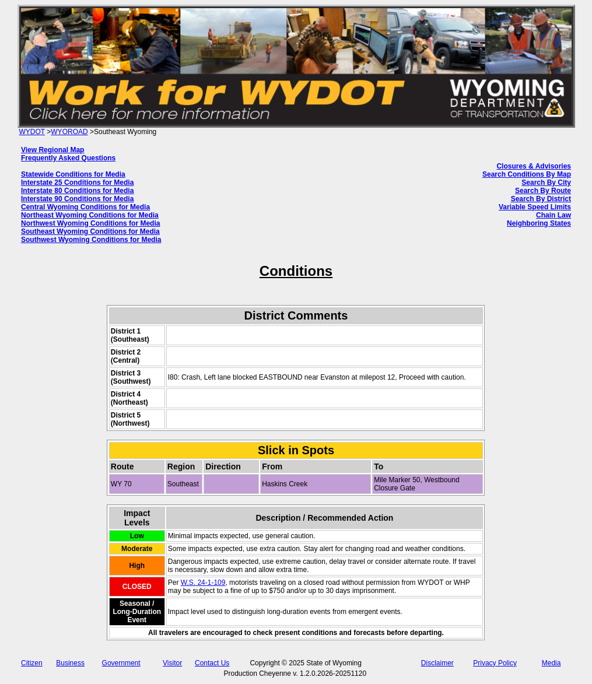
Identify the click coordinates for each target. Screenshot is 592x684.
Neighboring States (539, 223)
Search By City (546, 182)
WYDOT (32, 132)
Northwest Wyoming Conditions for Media (90, 223)
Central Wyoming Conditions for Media (85, 207)
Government (121, 663)
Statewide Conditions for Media (73, 174)
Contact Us (212, 663)
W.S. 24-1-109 (203, 582)
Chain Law (553, 215)
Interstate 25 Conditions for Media (77, 182)
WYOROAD (69, 132)
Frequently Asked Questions (68, 158)
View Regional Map (52, 150)
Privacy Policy (495, 663)
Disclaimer (437, 663)
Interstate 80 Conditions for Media (77, 191)
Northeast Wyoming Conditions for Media (90, 215)
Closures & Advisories (533, 166)
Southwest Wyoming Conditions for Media (91, 240)
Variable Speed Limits (535, 207)
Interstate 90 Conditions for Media (77, 199)
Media (551, 663)
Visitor (172, 663)
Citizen (32, 663)
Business (70, 663)
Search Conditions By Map (526, 174)
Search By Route (543, 191)
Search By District (541, 199)
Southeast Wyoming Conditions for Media (90, 231)
